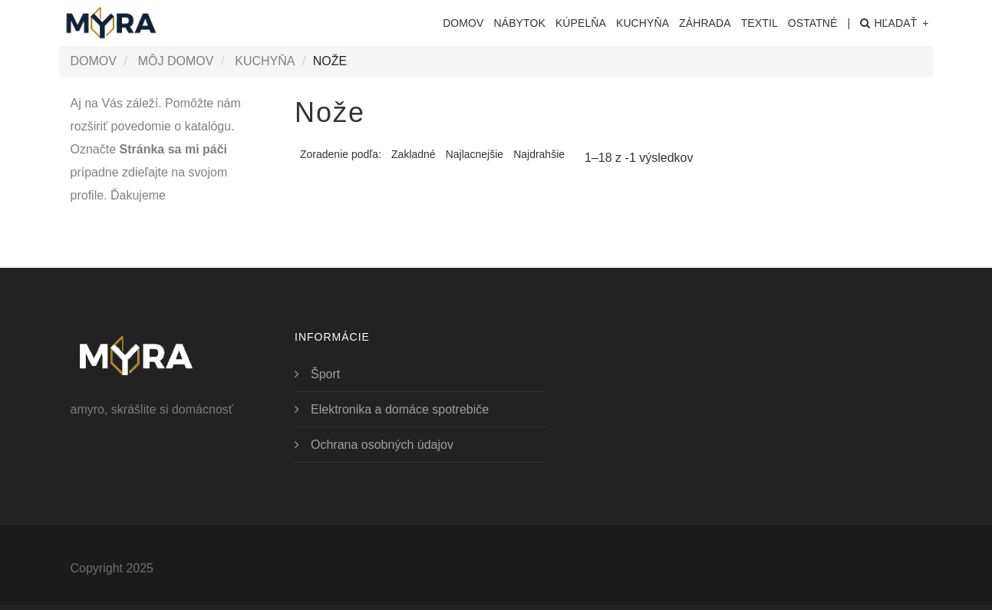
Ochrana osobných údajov (382, 444)
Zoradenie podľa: (340, 154)
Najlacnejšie (474, 154)
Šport (325, 374)
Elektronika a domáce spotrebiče (400, 409)
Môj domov (176, 61)
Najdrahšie (539, 154)
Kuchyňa (265, 61)
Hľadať (894, 23)
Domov (463, 23)
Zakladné (413, 154)
